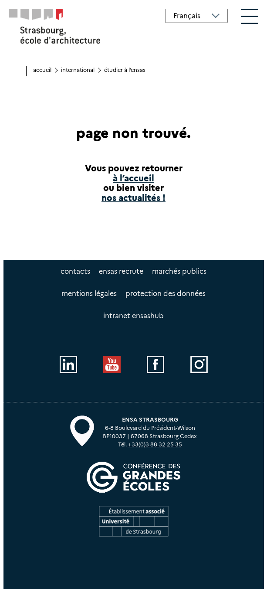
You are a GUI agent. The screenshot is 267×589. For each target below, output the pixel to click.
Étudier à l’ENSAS (124, 70)
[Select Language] (196, 16)
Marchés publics (179, 271)
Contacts (75, 271)
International (78, 70)
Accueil (42, 70)
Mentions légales (89, 293)
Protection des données (165, 293)
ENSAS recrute (121, 271)
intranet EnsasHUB (133, 316)
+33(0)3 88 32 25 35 (155, 444)
